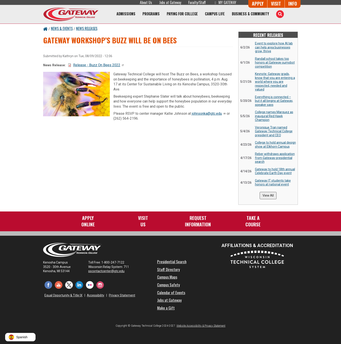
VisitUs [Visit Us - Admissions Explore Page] (143, 220)
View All (268, 195)
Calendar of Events (171, 292)
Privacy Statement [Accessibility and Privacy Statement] (122, 295)
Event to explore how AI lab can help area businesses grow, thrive (274, 47)
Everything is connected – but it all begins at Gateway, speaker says (274, 101)
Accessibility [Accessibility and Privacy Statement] (95, 295)
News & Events (62, 28)
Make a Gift (166, 308)
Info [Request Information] (292, 3)
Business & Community (250, 13)
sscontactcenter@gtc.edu (108, 271)
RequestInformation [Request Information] (198, 220)
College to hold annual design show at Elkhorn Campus (275, 144)
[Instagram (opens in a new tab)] (100, 285)
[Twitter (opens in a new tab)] (69, 285)
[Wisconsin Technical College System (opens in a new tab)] (257, 259)
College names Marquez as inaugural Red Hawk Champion (274, 116)
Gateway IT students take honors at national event (273, 182)
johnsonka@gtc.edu (209, 113)
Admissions (125, 13)
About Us (146, 2)
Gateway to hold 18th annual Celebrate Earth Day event (275, 171)
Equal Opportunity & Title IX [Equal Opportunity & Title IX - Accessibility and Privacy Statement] (63, 295)
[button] (20, 337)
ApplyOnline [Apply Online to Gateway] (88, 220)
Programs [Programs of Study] (151, 13)
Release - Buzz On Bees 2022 (98, 65)
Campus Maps (167, 277)
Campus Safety (168, 285)
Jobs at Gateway (170, 2)
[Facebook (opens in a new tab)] (48, 285)
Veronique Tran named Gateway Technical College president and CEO (274, 131)
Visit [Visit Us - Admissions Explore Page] (276, 3)
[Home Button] (45, 28)
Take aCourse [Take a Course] (253, 220)
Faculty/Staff (197, 2)
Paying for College (182, 13)
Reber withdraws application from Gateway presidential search (275, 157)
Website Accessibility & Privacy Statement (201, 325)
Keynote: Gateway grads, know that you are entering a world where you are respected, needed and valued (275, 81)
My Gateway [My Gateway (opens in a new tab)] (224, 2)
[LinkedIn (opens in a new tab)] (79, 285)
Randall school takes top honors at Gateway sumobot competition (275, 62)
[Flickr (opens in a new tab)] (89, 285)
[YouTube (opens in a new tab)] (59, 285)
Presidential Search (172, 261)
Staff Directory (168, 269)
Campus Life (215, 13)
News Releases (86, 28)
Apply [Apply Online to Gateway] (258, 3)
